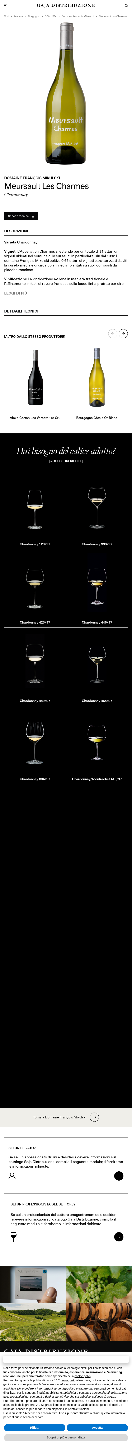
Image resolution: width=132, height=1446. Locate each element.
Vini (6, 16)
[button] (112, 333)
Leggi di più (15, 293)
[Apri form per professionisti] (118, 1236)
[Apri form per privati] (118, 1176)
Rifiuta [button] (34, 1427)
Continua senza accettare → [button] (66, 1359)
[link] (33, 1284)
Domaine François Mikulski (77, 16)
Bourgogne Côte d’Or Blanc (96, 417)
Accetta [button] (97, 1427)
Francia (18, 16)
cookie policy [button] (83, 1376)
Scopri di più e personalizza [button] (66, 1437)
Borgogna (33, 16)
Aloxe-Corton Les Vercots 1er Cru (35, 417)
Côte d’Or (50, 16)
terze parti (68, 1380)
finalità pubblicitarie (49, 1392)
